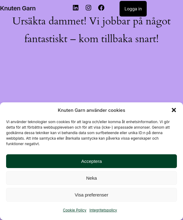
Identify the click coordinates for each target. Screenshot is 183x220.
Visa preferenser (91, 194)
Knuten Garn (18, 8)
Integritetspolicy (103, 210)
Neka (91, 178)
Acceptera (91, 161)
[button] (174, 110)
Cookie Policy (74, 210)
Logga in (133, 8)
